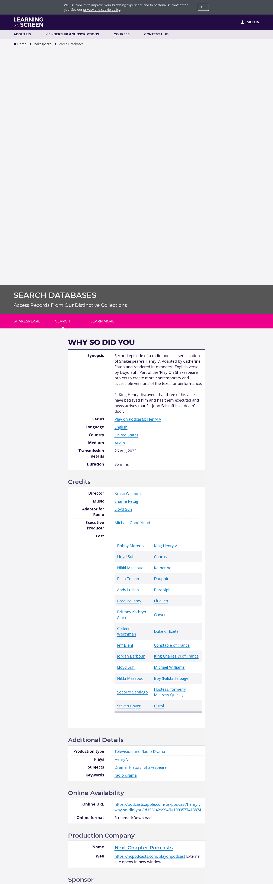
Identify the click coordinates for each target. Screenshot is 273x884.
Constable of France (172, 645)
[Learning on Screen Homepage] (29, 22)
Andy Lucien (128, 589)
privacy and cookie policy (101, 9)
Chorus (160, 556)
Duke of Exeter (167, 631)
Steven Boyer (129, 705)
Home (21, 44)
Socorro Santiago (132, 692)
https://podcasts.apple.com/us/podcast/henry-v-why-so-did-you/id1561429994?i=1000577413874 (158, 806)
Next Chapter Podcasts (144, 848)
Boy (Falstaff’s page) (171, 678)
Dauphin (161, 578)
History (135, 767)
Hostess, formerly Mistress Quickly (170, 691)
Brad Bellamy (129, 600)
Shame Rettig (126, 501)
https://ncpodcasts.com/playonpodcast (150, 856)
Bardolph (162, 589)
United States (126, 435)
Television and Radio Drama (140, 751)
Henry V (122, 759)
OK (203, 7)
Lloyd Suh (123, 509)
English (121, 427)
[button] (15, 44)
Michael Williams (169, 667)
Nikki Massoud (130, 567)
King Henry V (165, 545)
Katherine (162, 567)
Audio (120, 442)
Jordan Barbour (131, 656)
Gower (160, 614)
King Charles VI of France (176, 656)
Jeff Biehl (125, 645)
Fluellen (161, 600)
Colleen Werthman (126, 631)
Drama (121, 767)
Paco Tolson (128, 578)
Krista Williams (128, 493)
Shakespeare (42, 44)
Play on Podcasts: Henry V (138, 419)
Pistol (159, 705)
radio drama (126, 775)
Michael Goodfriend (132, 522)
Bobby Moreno (130, 545)
